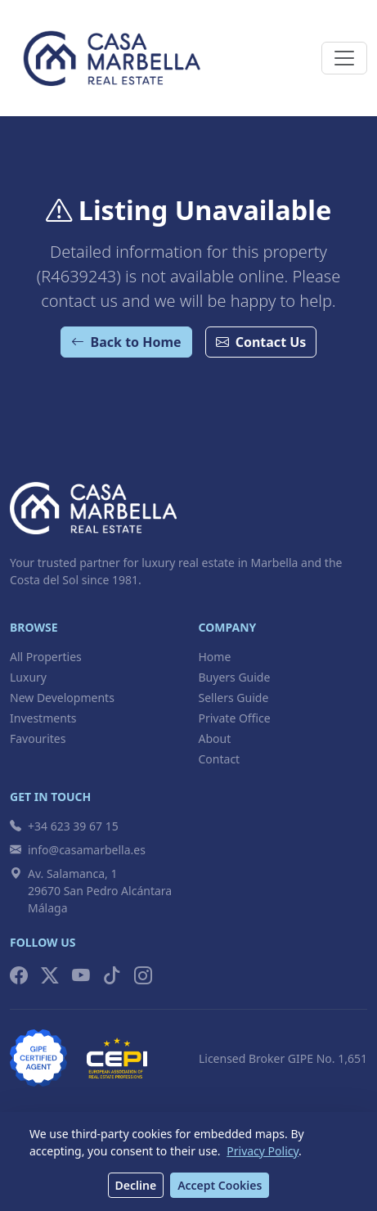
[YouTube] (81, 975)
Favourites (37, 738)
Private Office (235, 718)
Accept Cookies (219, 1185)
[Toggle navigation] (344, 58)
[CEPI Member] (117, 1058)
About (215, 738)
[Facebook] (19, 975)
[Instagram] (143, 975)
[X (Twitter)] (50, 975)
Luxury (28, 677)
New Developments (62, 697)
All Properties (46, 656)
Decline (136, 1185)
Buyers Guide (235, 677)
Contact (219, 759)
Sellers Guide (234, 697)
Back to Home (126, 342)
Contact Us (261, 342)
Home (215, 656)
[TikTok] (112, 975)
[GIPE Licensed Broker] (38, 1058)
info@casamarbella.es (78, 850)
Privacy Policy (262, 1151)
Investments (43, 718)
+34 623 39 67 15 (64, 826)
